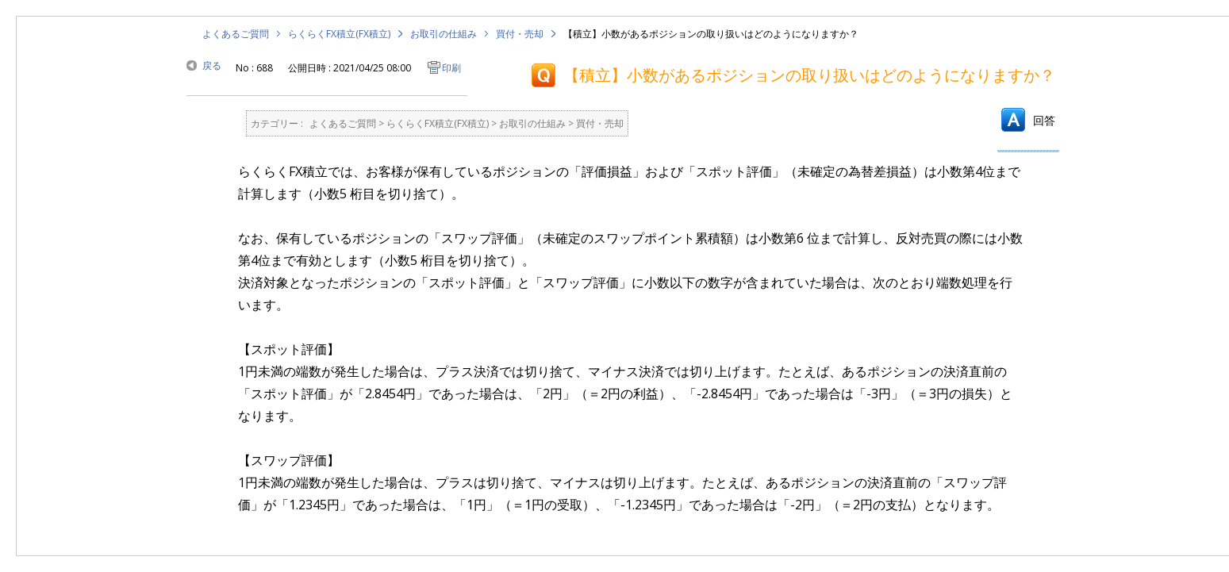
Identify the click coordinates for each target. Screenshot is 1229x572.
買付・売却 (519, 33)
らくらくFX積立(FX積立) (339, 33)
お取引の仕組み (443, 33)
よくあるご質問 (235, 33)
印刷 (451, 68)
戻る (211, 65)
